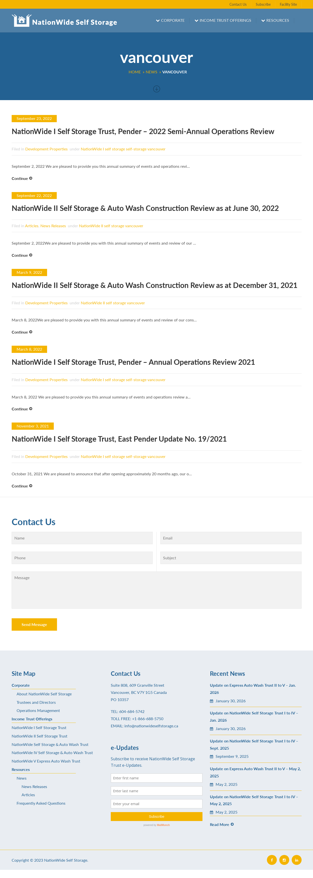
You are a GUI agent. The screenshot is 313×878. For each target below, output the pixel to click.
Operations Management (38, 710)
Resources (277, 20)
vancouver (156, 148)
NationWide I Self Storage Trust (39, 727)
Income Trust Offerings (225, 20)
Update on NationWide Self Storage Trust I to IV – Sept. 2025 (254, 744)
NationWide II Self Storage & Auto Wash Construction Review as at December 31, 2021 (154, 285)
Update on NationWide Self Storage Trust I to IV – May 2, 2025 (254, 800)
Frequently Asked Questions (41, 803)
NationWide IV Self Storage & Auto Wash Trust (52, 752)
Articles (31, 225)
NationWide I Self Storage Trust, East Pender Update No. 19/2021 (119, 438)
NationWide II (91, 225)
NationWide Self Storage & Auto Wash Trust (50, 744)
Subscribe (263, 4)
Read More (219, 824)
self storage (115, 148)
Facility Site (288, 4)
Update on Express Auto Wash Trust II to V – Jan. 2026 (253, 689)
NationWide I (92, 148)
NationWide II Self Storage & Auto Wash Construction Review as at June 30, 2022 (145, 207)
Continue (20, 178)
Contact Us (238, 4)
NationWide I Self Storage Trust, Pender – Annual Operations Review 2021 (133, 361)
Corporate (173, 20)
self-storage (136, 148)
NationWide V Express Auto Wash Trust (46, 761)
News (22, 778)
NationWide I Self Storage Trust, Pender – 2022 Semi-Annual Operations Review (143, 131)
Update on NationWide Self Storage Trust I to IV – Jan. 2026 (254, 716)
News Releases (53, 225)
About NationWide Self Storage (44, 693)
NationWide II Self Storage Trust (39, 736)
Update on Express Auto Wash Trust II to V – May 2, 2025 (255, 772)
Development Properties (46, 148)
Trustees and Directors (36, 702)
